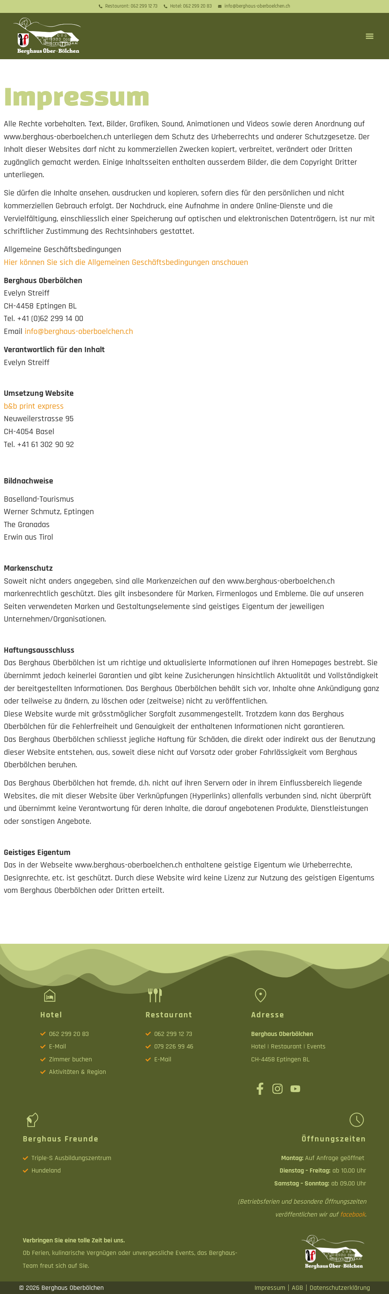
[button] (369, 36)
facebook (352, 1214)
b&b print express (34, 406)
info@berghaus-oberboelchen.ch (79, 331)
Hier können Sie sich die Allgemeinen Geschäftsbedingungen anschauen (126, 262)
